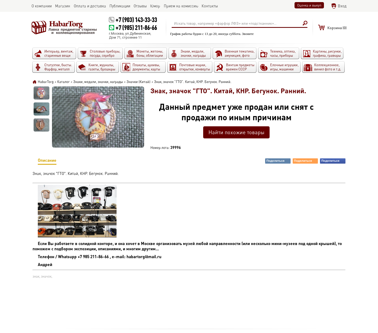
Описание (47, 161)
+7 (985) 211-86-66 (136, 27)
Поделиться (278, 161)
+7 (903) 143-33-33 (136, 19)
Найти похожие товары (236, 132)
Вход (342, 6)
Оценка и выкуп (309, 5)
